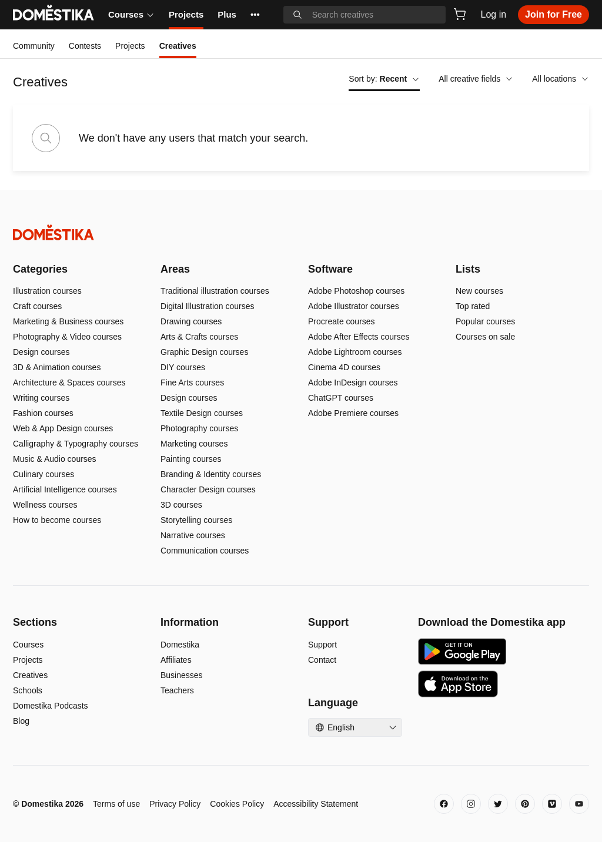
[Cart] (459, 14)
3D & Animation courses (57, 367)
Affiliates (176, 660)
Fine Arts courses (192, 382)
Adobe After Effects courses (359, 336)
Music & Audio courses (54, 459)
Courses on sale (485, 336)
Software (330, 269)
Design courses (41, 352)
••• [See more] (255, 14)
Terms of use (116, 804)
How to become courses (57, 520)
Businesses (181, 675)
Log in (494, 14)
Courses (131, 14)
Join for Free (553, 14)
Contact (322, 660)
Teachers (177, 690)
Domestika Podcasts (50, 705)
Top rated (473, 306)
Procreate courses (341, 321)
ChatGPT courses (340, 397)
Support (322, 644)
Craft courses (37, 306)
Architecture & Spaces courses (69, 382)
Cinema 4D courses (344, 367)
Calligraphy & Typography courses (75, 443)
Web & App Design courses (63, 428)
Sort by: (384, 79)
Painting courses (191, 459)
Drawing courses (191, 321)
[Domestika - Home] (301, 232)
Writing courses (41, 397)
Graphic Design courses (204, 352)
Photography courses (199, 428)
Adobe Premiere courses (353, 413)
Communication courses (204, 550)
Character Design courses (208, 489)
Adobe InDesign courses (353, 382)
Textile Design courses (201, 413)
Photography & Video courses (67, 336)
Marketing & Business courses (68, 321)
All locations (560, 78)
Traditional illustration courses (214, 291)
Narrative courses (192, 535)
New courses (479, 291)
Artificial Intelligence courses (65, 489)
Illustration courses (47, 291)
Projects (186, 14)
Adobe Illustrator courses (353, 306)
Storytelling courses (196, 520)
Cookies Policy (237, 804)
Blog (21, 721)
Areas (175, 269)
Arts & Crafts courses (199, 336)
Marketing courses (194, 443)
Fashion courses (43, 413)
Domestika (179, 644)
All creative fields (476, 78)
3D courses (181, 504)
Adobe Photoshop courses (356, 291)
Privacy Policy (174, 804)
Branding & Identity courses (210, 474)
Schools (27, 690)
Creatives (30, 675)
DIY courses (182, 367)
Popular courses (485, 321)
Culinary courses (43, 474)
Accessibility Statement (315, 804)
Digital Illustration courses (207, 306)
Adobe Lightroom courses (355, 352)
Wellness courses (45, 504)
